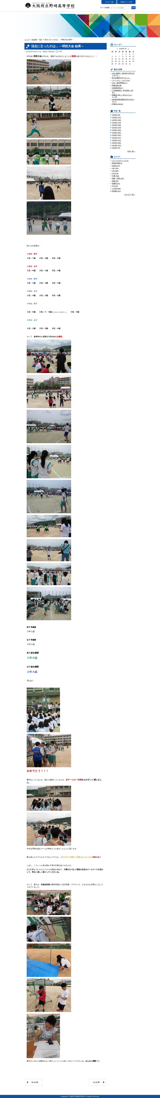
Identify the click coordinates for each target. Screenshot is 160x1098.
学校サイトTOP (126, 2)
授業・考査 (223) (118, 178)
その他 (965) (116, 188)
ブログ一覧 (109, 2)
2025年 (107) (116, 117)
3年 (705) (115, 168)
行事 (60, 51)
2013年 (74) (116, 148)
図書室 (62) (116, 183)
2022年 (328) (116, 125)
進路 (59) (115, 181)
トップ (26, 40)
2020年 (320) (116, 130)
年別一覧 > (131, 151)
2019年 (34, 40)
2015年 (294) (116, 143)
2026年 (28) (116, 115)
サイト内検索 (115, 7)
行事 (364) (115, 176)
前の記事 (34, 1082)
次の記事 (96, 1082)
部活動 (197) (116, 191)
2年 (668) (115, 171)
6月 (40, 40)
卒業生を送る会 (117, 104)
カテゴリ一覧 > (129, 194)
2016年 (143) (116, 140)
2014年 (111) (116, 145)
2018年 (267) (116, 135)
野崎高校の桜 (116, 85)
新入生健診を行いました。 (121, 78)
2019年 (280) (116, 133)
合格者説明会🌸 (117, 88)
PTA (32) (115, 186)
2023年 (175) (116, 122)
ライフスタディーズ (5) (120, 161)
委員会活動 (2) (117, 163)
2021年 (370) (116, 127)
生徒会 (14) (116, 166)
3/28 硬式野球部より (120, 83)
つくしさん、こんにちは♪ (121, 80)
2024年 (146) (116, 120)
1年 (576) (115, 173)
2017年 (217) (116, 138)
